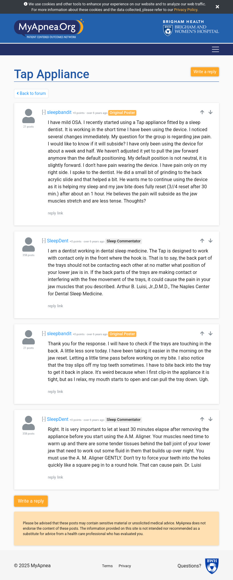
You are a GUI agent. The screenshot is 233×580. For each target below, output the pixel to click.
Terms (107, 566)
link (60, 213)
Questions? (189, 566)
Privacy (125, 566)
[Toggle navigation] (215, 49)
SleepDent (57, 241)
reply (52, 213)
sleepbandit (59, 112)
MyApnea (41, 565)
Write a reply (31, 501)
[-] (44, 112)
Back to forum (31, 93)
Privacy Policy (185, 9)
